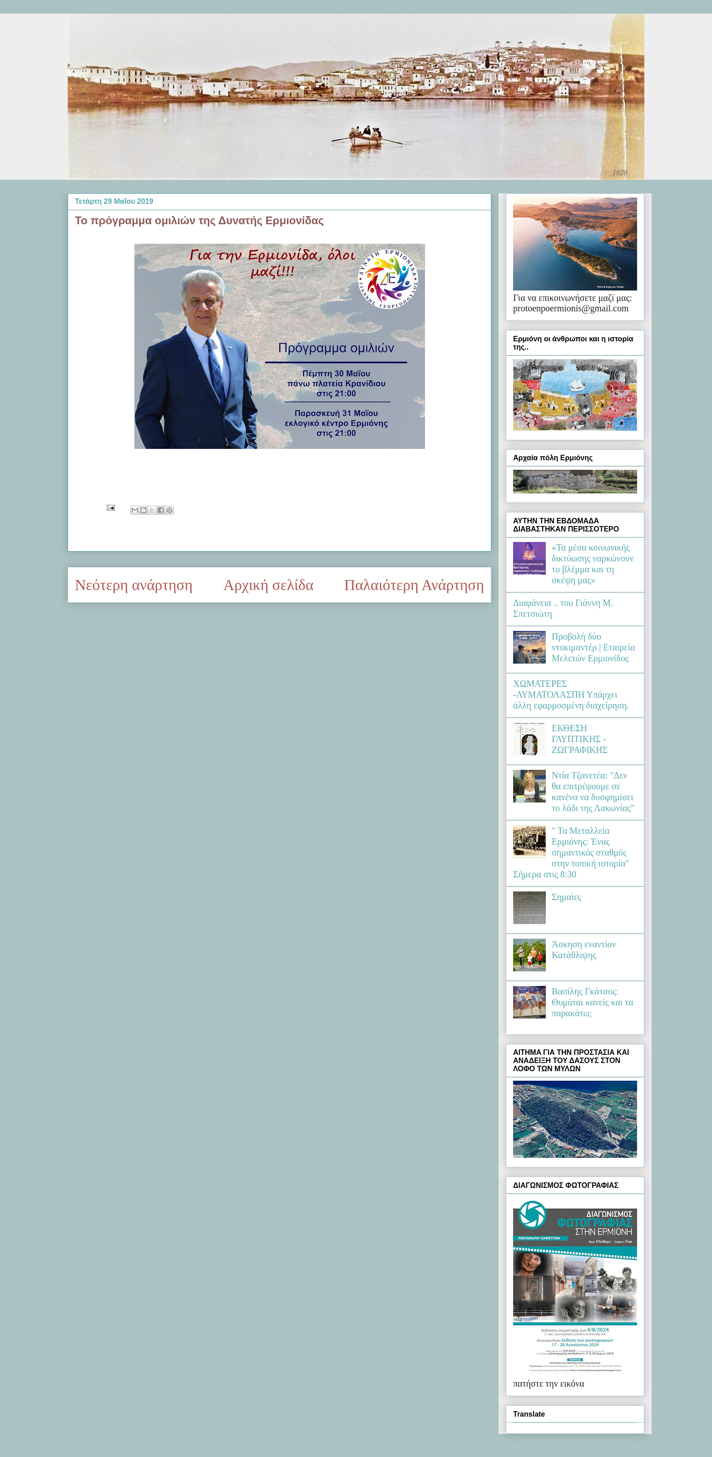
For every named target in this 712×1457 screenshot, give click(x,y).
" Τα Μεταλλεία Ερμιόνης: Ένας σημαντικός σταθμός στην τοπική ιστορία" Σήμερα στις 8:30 (571, 852)
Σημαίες (566, 897)
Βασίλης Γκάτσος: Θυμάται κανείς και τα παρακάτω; (592, 1002)
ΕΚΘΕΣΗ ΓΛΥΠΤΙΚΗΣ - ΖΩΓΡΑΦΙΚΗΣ (580, 739)
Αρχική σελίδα (268, 584)
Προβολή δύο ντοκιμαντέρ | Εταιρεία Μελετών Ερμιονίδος (593, 647)
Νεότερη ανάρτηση (134, 584)
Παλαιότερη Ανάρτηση (414, 584)
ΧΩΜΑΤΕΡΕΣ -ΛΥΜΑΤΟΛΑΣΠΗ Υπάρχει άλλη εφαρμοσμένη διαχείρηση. (571, 694)
